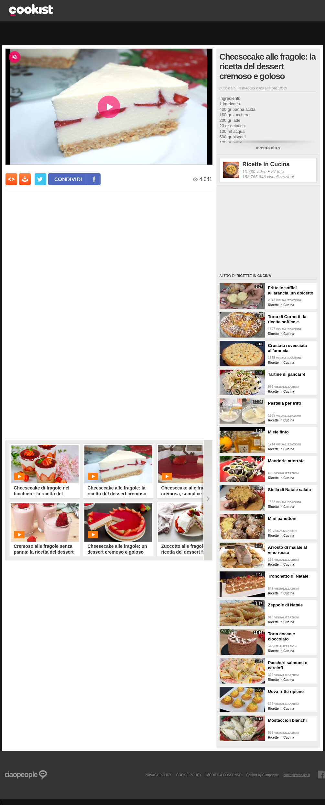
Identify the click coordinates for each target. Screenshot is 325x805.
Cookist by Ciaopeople (262, 774)
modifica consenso (223, 774)
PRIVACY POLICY (158, 774)
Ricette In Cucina (266, 164)
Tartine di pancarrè (287, 374)
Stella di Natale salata (289, 489)
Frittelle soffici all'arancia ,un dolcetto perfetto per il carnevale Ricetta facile (291, 290)
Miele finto (278, 432)
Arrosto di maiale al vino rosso (287, 550)
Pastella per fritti (284, 403)
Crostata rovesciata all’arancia (287, 348)
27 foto (277, 171)
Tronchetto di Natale (288, 576)
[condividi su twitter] (40, 179)
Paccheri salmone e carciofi (287, 665)
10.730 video (254, 171)
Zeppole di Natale (285, 605)
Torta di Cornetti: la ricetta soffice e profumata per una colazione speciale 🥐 (289, 319)
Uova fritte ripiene (286, 691)
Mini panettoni (282, 518)
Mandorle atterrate (286, 460)
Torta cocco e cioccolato (281, 636)
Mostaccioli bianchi (287, 720)
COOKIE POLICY (188, 774)
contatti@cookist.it (297, 774)
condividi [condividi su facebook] (68, 179)
